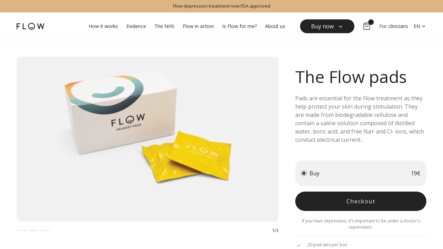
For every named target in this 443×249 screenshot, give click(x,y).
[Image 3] (45, 230)
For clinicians (393, 26)
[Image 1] (22, 230)
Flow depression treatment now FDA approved (221, 6)
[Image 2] (33, 230)
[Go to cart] (367, 26)
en (420, 26)
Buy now (327, 26)
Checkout (361, 201)
